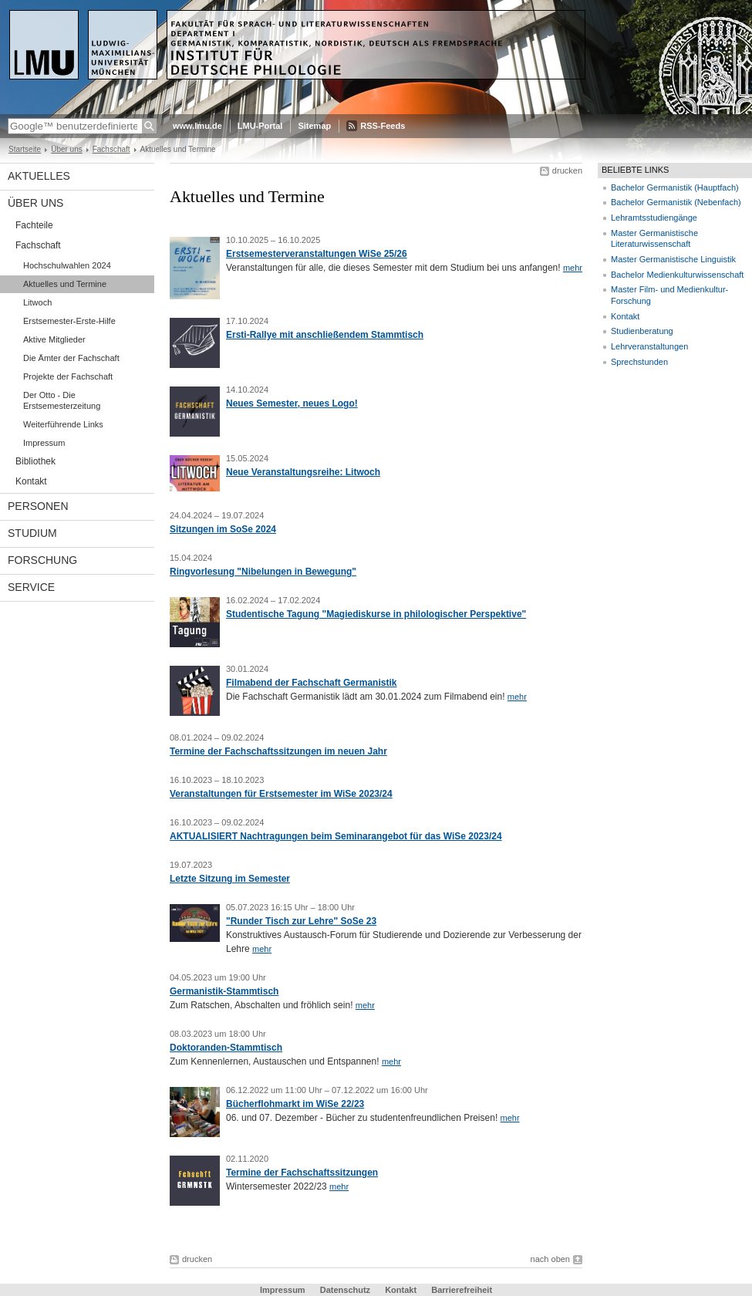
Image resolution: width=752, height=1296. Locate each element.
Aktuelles (39, 176)
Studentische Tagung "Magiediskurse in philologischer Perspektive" (376, 614)
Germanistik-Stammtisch (224, 991)
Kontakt (31, 481)
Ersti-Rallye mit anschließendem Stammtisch (324, 334)
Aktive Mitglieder (54, 339)
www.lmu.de (197, 125)
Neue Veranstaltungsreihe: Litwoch (303, 472)
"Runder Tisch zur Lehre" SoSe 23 (301, 921)
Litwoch (37, 302)
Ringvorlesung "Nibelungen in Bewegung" (263, 571)
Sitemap (314, 125)
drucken (567, 170)
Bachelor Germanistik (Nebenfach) (676, 202)
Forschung (42, 560)
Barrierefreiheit (461, 1289)
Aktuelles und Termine (64, 284)
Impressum (44, 442)
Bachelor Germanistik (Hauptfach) (675, 187)
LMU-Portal (260, 125)
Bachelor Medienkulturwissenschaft (677, 274)
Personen (38, 506)
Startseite (24, 149)
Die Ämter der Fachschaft (71, 358)
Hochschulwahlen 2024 (67, 265)
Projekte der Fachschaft (68, 376)
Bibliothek (35, 461)
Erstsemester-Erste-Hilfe (69, 321)
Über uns (67, 149)
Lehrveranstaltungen (649, 346)
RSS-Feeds (382, 125)
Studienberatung (642, 331)
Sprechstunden (639, 361)
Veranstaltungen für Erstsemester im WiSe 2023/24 (281, 793)
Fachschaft (111, 149)
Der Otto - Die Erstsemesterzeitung (61, 400)
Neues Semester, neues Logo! (292, 403)
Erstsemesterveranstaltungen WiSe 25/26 (316, 253)
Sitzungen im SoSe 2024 (223, 529)
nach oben (550, 1259)
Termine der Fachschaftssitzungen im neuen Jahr (278, 751)
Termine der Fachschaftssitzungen (302, 1172)
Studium (32, 533)
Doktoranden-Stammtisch (226, 1047)
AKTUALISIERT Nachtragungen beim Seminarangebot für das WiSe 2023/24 (336, 836)
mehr (572, 267)
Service (31, 587)
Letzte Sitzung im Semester (230, 878)
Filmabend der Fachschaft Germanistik (311, 682)
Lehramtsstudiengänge (654, 217)
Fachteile (34, 225)
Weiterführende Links (63, 424)
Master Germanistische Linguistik (673, 259)
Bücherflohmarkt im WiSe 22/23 (295, 1104)
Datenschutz (345, 1289)
